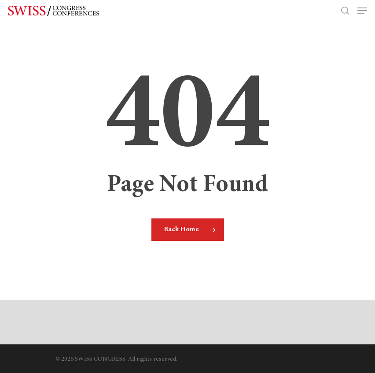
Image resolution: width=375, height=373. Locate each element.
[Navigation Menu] (362, 10)
